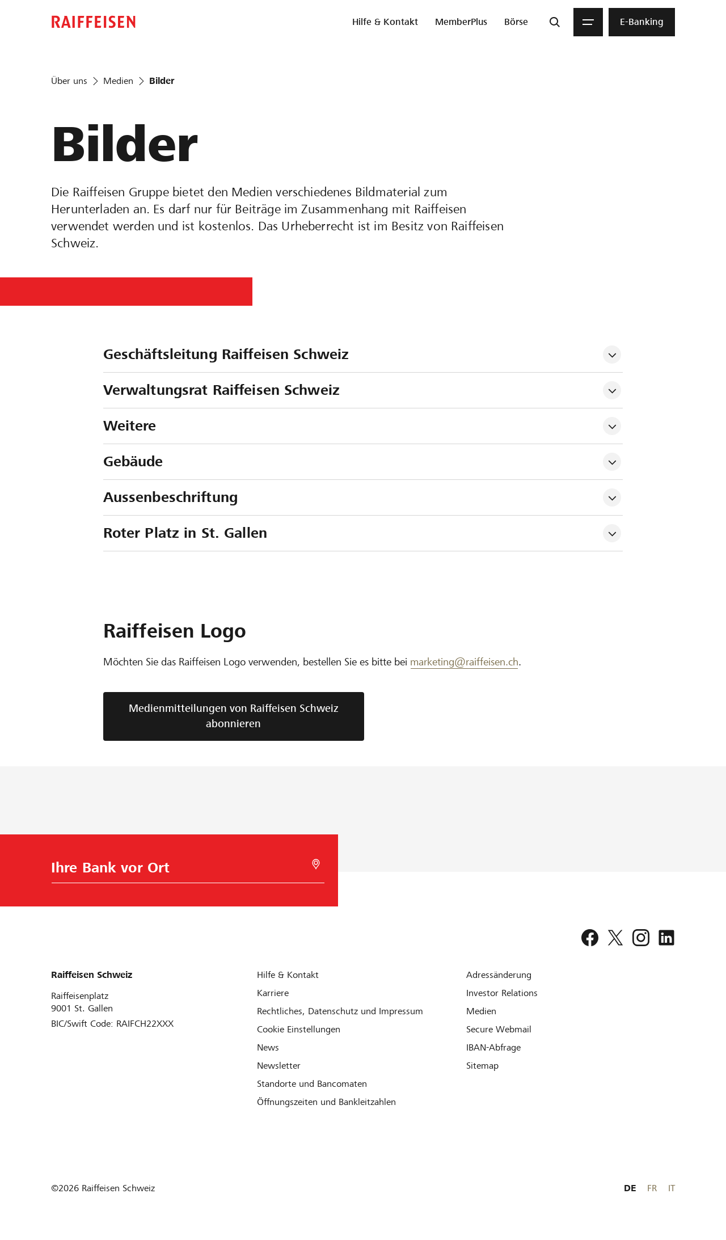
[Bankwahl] (184, 870)
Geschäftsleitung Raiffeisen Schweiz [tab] (226, 354)
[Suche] (554, 22)
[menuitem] (385, 22)
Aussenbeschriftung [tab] (170, 497)
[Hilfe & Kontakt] (288, 974)
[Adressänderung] (498, 974)
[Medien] (481, 1011)
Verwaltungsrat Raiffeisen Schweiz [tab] (221, 390)
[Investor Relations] (502, 993)
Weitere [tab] (130, 425)
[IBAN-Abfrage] (493, 1047)
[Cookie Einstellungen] (298, 1029)
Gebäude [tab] (133, 461)
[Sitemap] (482, 1065)
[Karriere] (273, 993)
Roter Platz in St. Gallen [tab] (185, 533)
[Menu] (588, 22)
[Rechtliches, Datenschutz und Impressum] (340, 1011)
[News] (268, 1047)
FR (652, 1188)
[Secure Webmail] (498, 1029)
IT (671, 1188)
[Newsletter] (279, 1065)
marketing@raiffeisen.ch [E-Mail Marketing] (464, 662)
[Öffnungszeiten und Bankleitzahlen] (326, 1101)
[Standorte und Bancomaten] (312, 1083)
